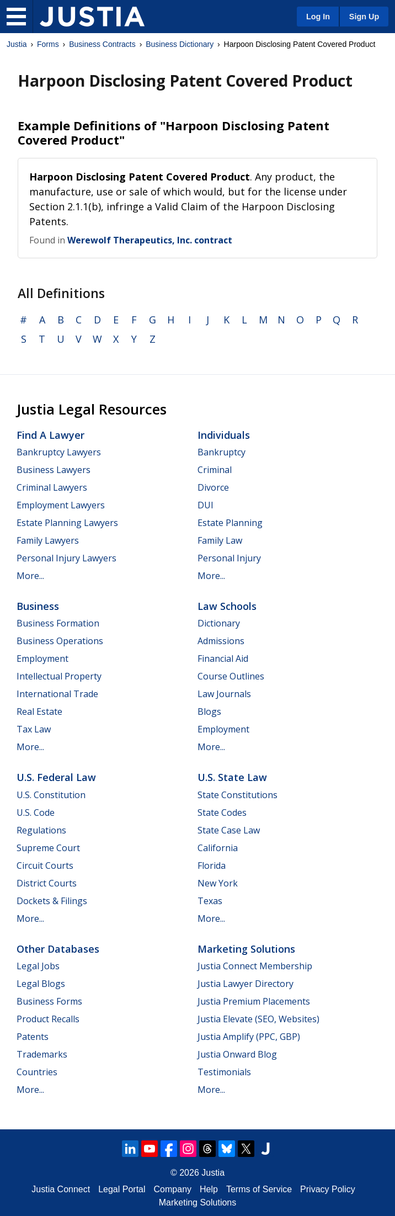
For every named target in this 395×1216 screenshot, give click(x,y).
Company (172, 1189)
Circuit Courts (45, 865)
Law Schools (227, 606)
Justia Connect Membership (255, 966)
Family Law (220, 540)
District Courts (47, 883)
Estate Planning (230, 523)
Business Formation (58, 623)
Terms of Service (259, 1189)
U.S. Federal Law (56, 777)
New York (218, 883)
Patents (33, 1037)
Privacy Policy (327, 1189)
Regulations (41, 830)
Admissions (221, 641)
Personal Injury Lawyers (66, 558)
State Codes (222, 812)
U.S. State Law (232, 777)
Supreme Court (48, 848)
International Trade (57, 694)
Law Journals (224, 694)
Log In (318, 16)
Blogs (209, 711)
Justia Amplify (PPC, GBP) (249, 1037)
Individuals (224, 435)
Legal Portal (121, 1189)
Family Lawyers (48, 540)
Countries (37, 1072)
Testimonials (224, 1072)
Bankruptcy (221, 452)
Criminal (215, 470)
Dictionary (219, 623)
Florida (212, 865)
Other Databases (58, 948)
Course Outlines (231, 676)
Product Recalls (48, 1019)
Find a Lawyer (50, 435)
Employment (42, 658)
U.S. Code (36, 812)
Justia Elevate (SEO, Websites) (258, 1019)
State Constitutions (237, 795)
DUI (205, 505)
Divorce (213, 487)
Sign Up (364, 16)
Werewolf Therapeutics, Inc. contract (149, 240)
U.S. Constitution (51, 795)
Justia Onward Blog (237, 1054)
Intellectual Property (59, 676)
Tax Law (34, 729)
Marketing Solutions (246, 948)
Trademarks (42, 1054)
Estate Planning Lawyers (67, 523)
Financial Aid (223, 658)
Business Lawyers (53, 470)
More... (30, 576)
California (218, 848)
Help (209, 1189)
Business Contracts (102, 44)
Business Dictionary (179, 44)
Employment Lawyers (61, 505)
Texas (210, 901)
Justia (17, 44)
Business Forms (49, 1001)
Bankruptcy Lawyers (59, 452)
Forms (48, 44)
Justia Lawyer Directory (245, 984)
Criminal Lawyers (52, 487)
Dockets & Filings (52, 901)
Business (38, 606)
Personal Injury (229, 558)
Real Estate (39, 711)
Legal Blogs (41, 984)
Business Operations (60, 641)
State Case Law (229, 830)
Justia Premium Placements (254, 1001)
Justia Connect (60, 1189)
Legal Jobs (38, 966)
